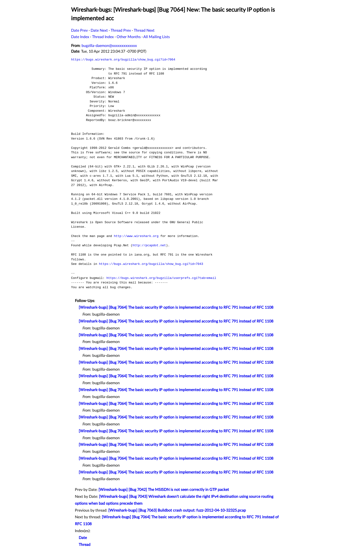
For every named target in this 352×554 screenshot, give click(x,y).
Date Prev (79, 30)
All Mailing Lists (156, 37)
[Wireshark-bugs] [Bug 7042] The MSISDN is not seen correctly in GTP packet (163, 490)
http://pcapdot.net (149, 245)
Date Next (99, 30)
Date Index (80, 37)
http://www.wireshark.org (136, 236)
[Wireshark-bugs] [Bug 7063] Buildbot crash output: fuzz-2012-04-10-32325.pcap (177, 510)
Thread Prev (121, 30)
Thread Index (103, 37)
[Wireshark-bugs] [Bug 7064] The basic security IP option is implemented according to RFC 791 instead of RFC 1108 (176, 307)
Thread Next (144, 30)
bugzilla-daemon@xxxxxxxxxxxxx (109, 46)
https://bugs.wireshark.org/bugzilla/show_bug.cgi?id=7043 (151, 264)
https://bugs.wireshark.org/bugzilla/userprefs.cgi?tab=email (161, 278)
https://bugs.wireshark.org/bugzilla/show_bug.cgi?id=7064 (123, 59)
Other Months (129, 37)
